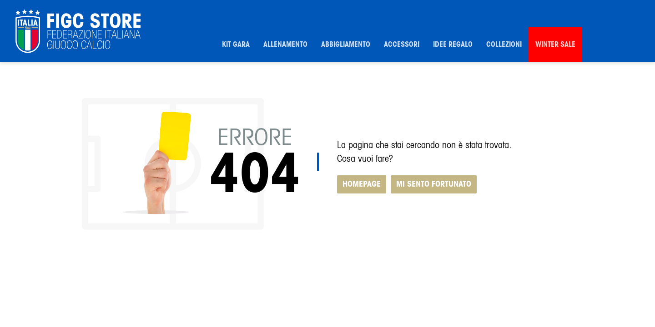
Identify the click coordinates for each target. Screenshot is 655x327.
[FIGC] (78, 31)
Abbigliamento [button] (345, 44)
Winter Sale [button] (555, 44)
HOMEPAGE (362, 184)
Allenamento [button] (285, 44)
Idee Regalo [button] (453, 44)
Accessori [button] (401, 44)
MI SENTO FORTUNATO (433, 184)
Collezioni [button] (504, 44)
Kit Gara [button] (236, 44)
